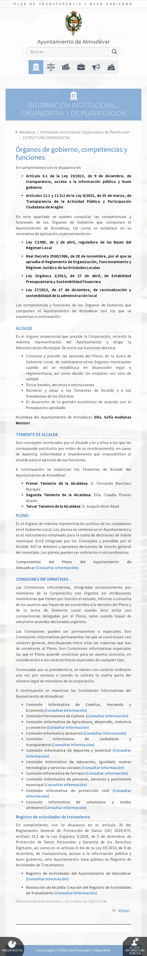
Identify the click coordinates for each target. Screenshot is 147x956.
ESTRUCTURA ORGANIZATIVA (46, 137)
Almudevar (27, 132)
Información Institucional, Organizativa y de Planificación (85, 132)
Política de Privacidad (74, 950)
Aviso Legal (45, 950)
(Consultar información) (57, 567)
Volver (124, 910)
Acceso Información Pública (134, 946)
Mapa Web (102, 950)
